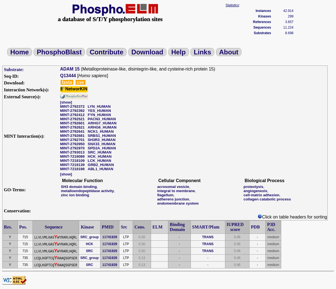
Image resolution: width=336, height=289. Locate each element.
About (228, 52)
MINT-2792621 (72, 127)
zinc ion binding (75, 195)
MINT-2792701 (72, 140)
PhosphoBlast (59, 52)
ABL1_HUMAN (100, 169)
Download (147, 52)
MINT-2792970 (72, 148)
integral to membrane (176, 191)
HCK (89, 244)
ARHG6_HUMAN (102, 127)
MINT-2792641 (72, 131)
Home (19, 52)
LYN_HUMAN (99, 106)
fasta (67, 82)
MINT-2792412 (72, 115)
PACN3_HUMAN (102, 119)
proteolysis (253, 187)
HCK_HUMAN (100, 156)
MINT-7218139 (72, 165)
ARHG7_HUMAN (102, 123)
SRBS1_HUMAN (102, 136)
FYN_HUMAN (99, 115)
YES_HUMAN (99, 111)
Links (202, 52)
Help (178, 52)
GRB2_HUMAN (101, 165)
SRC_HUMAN (99, 152)
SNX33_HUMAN (101, 144)
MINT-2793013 (72, 152)
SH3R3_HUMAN (101, 140)
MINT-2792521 (72, 119)
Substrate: (14, 69)
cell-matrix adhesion (262, 195)
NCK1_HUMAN (100, 131)
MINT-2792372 (72, 106)
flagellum (165, 195)
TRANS (207, 237)
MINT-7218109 (72, 161)
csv (80, 82)
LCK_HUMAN (99, 161)
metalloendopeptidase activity (87, 191)
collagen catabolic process (267, 199)
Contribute (106, 52)
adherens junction (173, 199)
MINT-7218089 (72, 156)
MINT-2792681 (72, 136)
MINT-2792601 (72, 123)
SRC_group (89, 237)
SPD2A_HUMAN (102, 148)
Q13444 (68, 75)
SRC (89, 251)
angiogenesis (255, 191)
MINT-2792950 (72, 144)
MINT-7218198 (72, 169)
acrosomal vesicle (173, 187)
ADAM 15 (70, 69)
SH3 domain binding (79, 187)
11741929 (109, 237)
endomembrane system (178, 203)
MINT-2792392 (72, 111)
